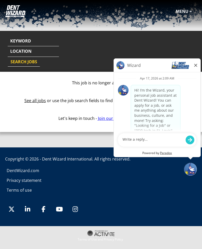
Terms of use (19, 190)
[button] (192, 52)
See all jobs (35, 100)
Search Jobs (24, 62)
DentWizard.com (23, 170)
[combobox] (33, 51)
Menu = (184, 11)
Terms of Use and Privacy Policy (100, 239)
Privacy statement (24, 180)
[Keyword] (33, 41)
